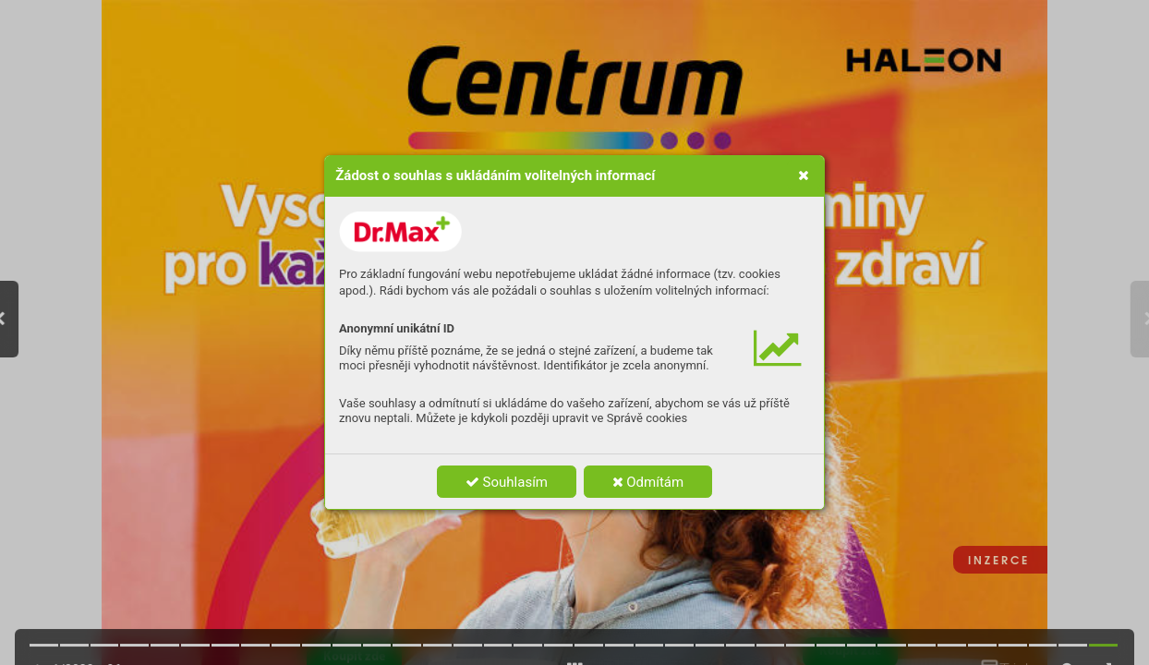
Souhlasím (507, 482)
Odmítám (648, 482)
